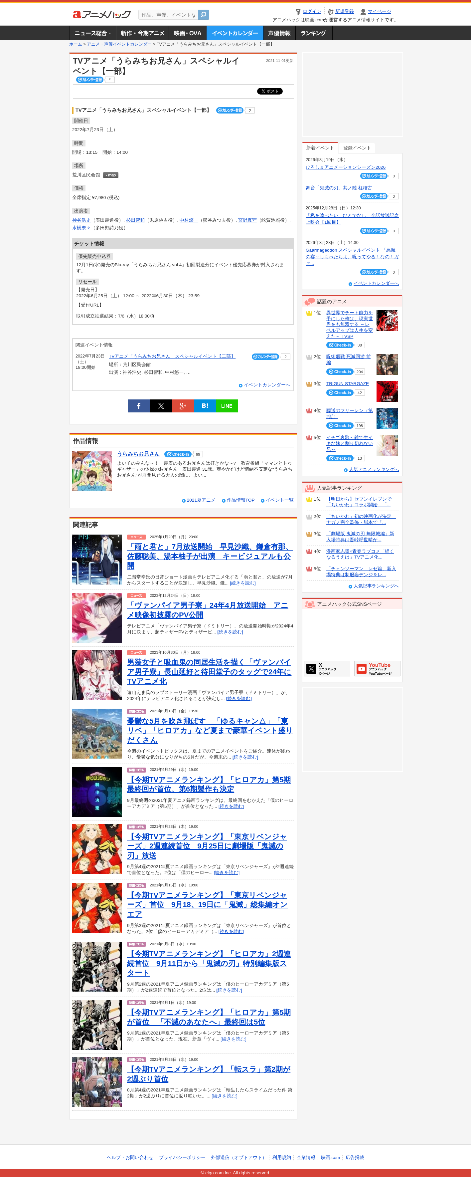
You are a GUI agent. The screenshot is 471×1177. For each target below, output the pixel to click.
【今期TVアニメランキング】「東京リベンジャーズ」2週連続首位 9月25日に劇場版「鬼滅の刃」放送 (207, 846)
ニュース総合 (92, 33)
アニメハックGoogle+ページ (377, 668)
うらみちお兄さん (138, 454)
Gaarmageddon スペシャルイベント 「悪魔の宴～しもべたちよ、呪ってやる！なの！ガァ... (352, 257)
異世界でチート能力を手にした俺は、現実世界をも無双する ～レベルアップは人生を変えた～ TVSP (349, 324)
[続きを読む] (243, 583)
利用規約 (281, 1157)
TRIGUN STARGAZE (347, 383)
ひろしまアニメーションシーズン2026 (346, 167)
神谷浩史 (81, 220)
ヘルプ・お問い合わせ (130, 1157)
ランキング (314, 33)
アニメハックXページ (327, 668)
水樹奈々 (81, 227)
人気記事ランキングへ (376, 586)
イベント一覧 (280, 500)
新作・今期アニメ (142, 33)
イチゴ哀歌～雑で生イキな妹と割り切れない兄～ (349, 443)
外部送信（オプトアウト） (239, 1157)
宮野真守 (247, 220)
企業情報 (306, 1157)
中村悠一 (189, 220)
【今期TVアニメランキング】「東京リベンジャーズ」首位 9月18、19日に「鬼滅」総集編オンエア (207, 904)
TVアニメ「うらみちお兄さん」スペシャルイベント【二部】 (172, 356)
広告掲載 (355, 1157)
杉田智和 (135, 220)
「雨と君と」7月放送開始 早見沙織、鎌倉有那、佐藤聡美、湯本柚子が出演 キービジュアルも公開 (210, 556)
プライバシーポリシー (182, 1157)
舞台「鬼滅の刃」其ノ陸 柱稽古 (339, 187)
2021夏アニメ (201, 500)
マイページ (379, 11)
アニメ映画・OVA (188, 33)
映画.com (330, 1157)
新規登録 (344, 11)
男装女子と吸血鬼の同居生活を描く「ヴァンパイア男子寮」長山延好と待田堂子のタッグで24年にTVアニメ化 (209, 671)
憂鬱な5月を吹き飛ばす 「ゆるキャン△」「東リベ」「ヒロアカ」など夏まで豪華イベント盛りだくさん (210, 730)
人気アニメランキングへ (374, 469)
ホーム (75, 44)
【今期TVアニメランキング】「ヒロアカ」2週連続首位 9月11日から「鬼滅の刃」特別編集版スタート (209, 963)
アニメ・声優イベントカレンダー (235, 33)
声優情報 (279, 33)
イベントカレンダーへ (267, 384)
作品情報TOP (240, 500)
